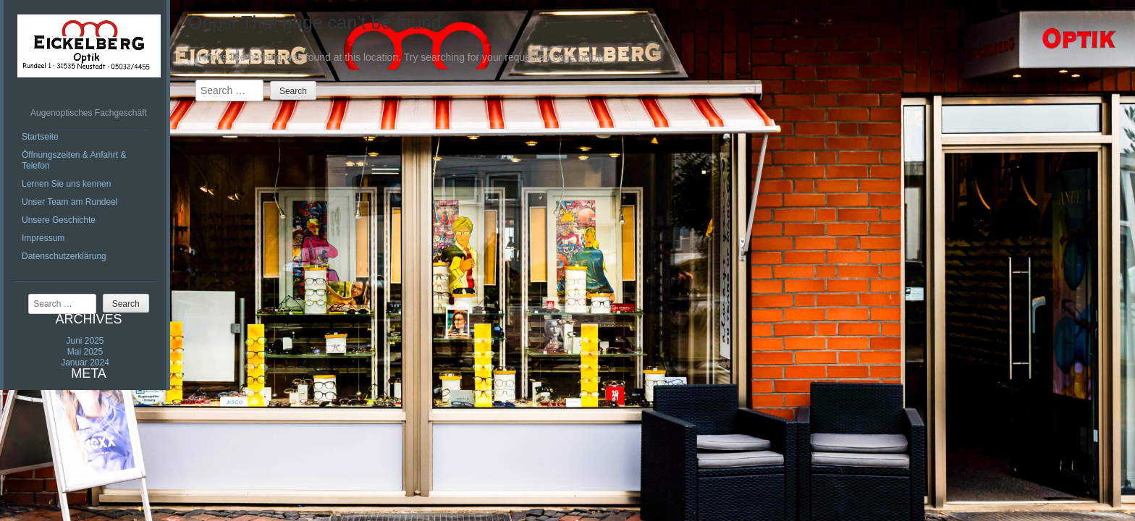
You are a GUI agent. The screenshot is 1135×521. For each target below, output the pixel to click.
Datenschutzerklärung (64, 256)
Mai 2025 (85, 352)
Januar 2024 (85, 362)
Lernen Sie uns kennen (66, 184)
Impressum (43, 238)
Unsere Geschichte (59, 220)
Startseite (40, 137)
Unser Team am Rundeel (70, 202)
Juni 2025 (85, 341)
